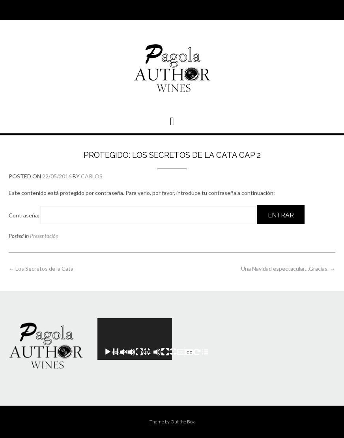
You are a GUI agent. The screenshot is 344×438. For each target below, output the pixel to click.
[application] (134, 339)
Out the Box (182, 422)
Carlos (92, 176)
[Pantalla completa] (185, 352)
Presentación (44, 236)
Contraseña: (132, 215)
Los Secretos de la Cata (41, 268)
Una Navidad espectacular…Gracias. (288, 268)
